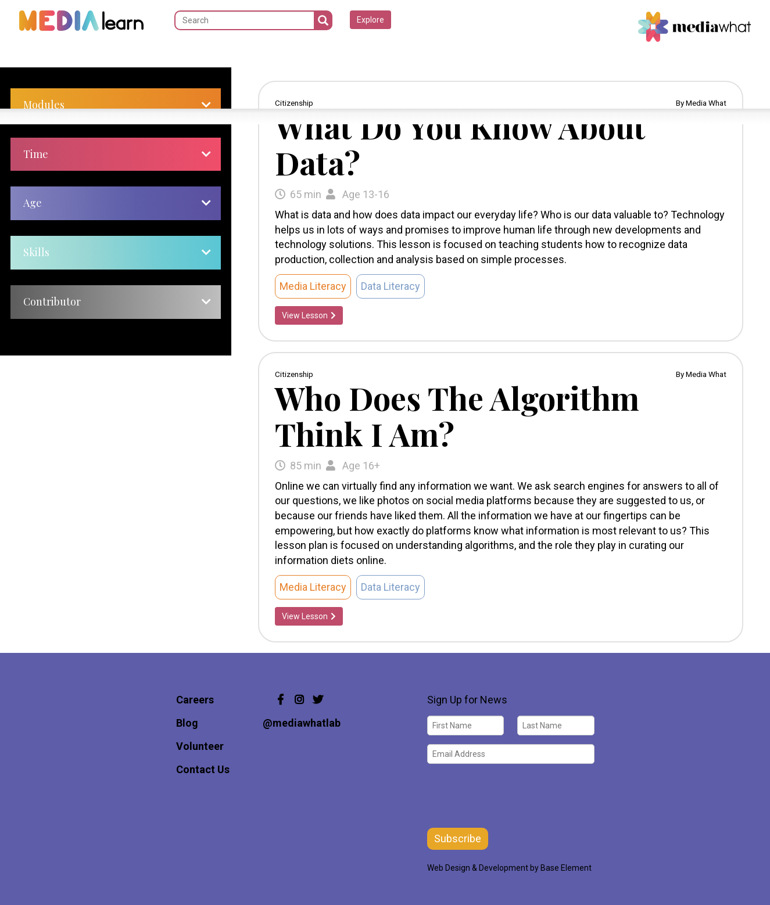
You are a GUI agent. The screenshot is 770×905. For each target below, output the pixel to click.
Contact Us (203, 769)
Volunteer (200, 746)
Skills (36, 252)
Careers (195, 700)
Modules (44, 105)
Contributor (52, 301)
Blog (187, 723)
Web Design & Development (477, 867)
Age (32, 203)
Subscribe (457, 838)
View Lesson (309, 315)
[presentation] (515, 794)
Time (35, 154)
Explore (370, 19)
